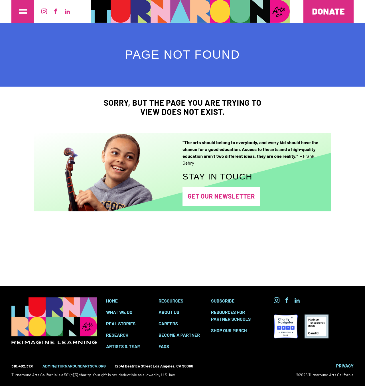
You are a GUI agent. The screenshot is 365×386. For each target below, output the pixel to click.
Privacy (345, 365)
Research (117, 335)
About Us (169, 312)
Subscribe (222, 300)
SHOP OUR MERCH (229, 330)
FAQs (164, 346)
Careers (168, 323)
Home (112, 300)
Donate (328, 11)
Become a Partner (179, 335)
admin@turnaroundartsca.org (74, 366)
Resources (171, 300)
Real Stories (120, 323)
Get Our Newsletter (221, 196)
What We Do (119, 312)
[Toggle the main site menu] (22, 11)
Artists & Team (123, 346)
